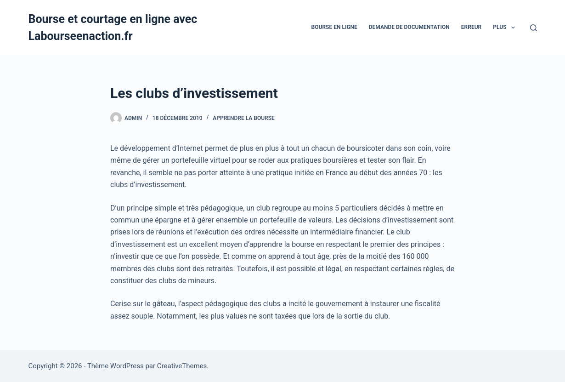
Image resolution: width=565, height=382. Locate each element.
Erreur (471, 27)
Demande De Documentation (409, 27)
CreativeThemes (182, 366)
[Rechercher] (533, 27)
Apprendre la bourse (244, 118)
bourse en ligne (334, 27)
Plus (506, 27)
